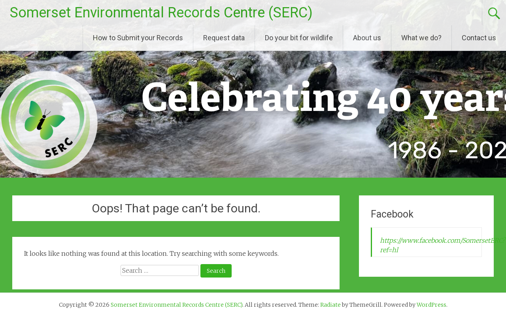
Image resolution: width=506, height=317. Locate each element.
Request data (224, 38)
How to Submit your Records (138, 38)
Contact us (479, 38)
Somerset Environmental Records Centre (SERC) (161, 12)
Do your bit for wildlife (299, 38)
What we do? (421, 38)
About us (367, 38)
